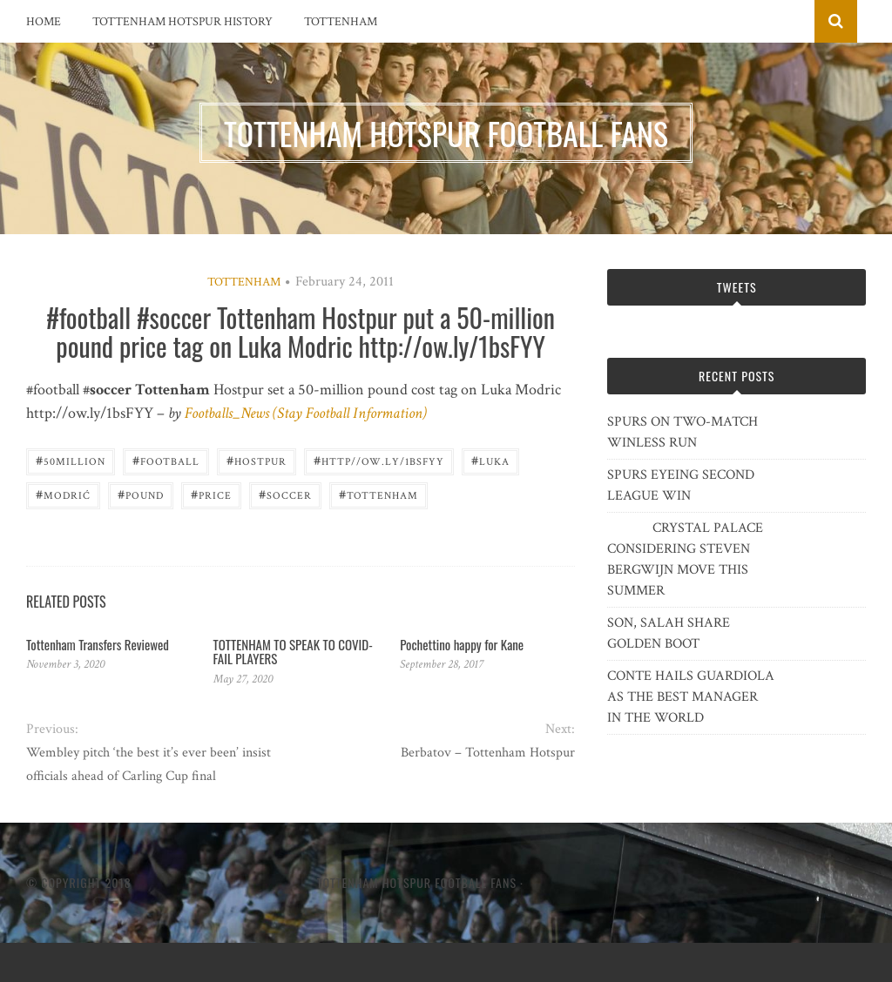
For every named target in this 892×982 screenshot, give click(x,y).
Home (43, 22)
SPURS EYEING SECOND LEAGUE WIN (680, 485)
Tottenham (340, 22)
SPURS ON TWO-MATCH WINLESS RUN (682, 432)
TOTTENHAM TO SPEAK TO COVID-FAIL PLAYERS (293, 652)
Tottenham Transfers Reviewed (97, 644)
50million (70, 460)
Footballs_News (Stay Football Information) (306, 413)
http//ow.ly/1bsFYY (379, 460)
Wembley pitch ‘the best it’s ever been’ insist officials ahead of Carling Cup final (148, 764)
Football (165, 460)
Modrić (63, 494)
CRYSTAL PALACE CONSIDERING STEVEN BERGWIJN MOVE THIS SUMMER (685, 559)
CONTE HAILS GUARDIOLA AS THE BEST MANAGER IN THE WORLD (690, 697)
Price (211, 494)
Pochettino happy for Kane (462, 644)
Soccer (285, 494)
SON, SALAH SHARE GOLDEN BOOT (668, 633)
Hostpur (256, 460)
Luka (490, 460)
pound (141, 494)
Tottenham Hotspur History (182, 22)
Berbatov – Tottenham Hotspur (488, 752)
